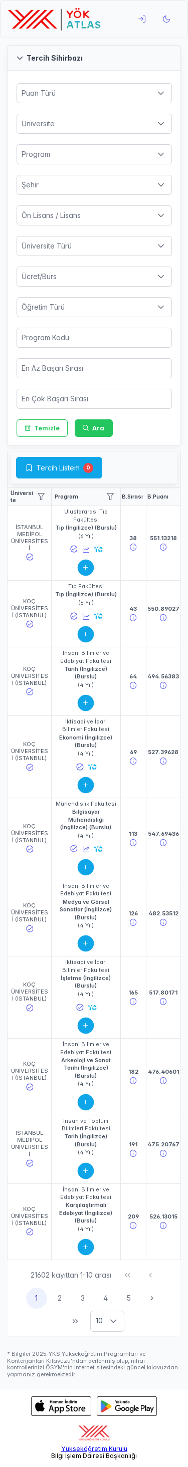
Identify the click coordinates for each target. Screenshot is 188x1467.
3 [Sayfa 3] (83, 1298)
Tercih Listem (58, 467)
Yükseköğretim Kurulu (94, 1448)
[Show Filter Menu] (41, 497)
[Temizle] (42, 428)
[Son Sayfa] (75, 1321)
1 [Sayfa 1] (36, 1298)
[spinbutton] (94, 338)
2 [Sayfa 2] (60, 1298)
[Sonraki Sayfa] (151, 1298)
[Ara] (94, 428)
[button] (94, 58)
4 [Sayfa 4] (105, 1298)
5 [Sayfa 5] (128, 1298)
